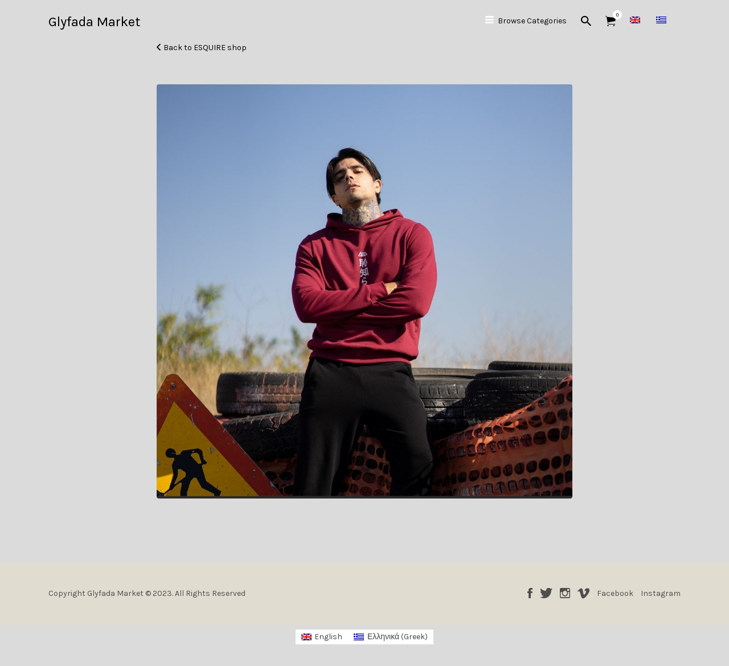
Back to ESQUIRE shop (205, 47)
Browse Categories (532, 21)
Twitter (546, 593)
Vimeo (583, 593)
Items (614, 14)
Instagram (565, 593)
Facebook (530, 593)
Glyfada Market (94, 22)
